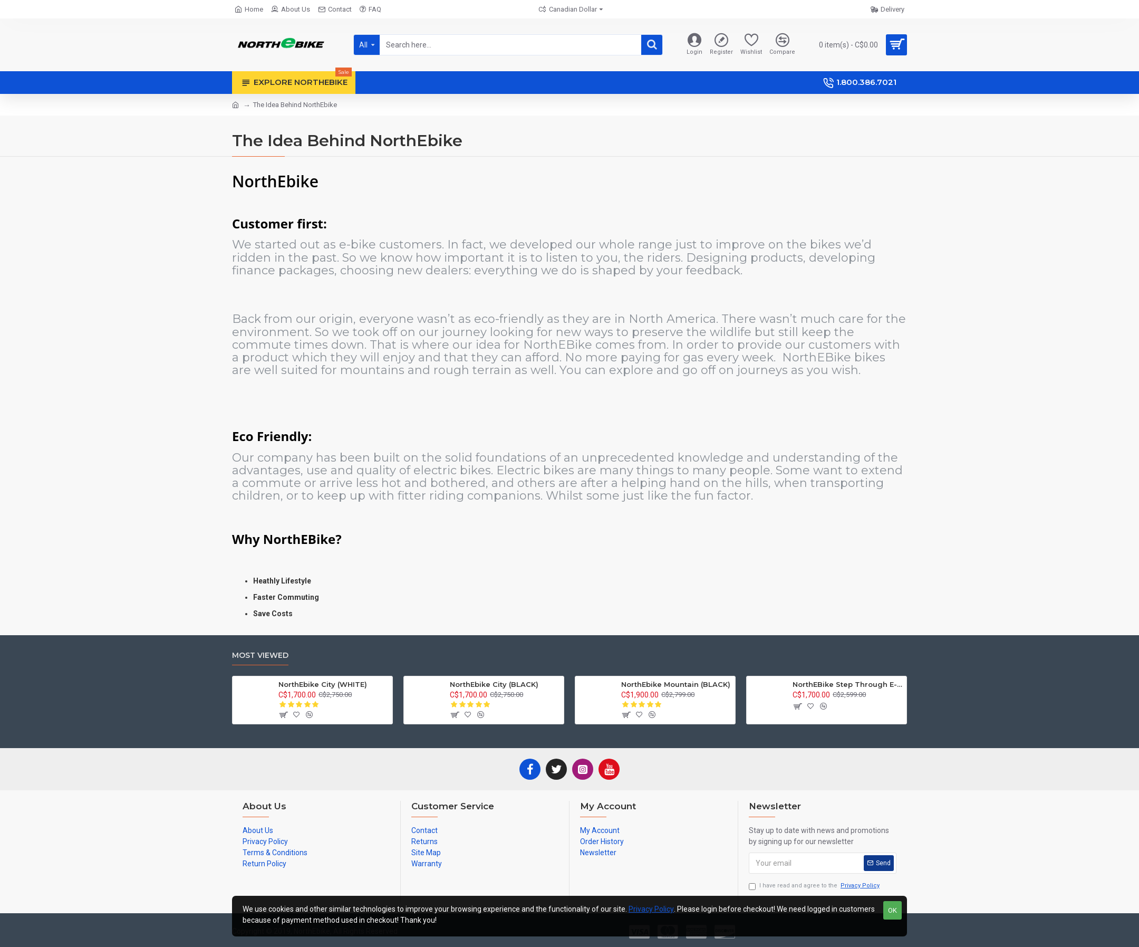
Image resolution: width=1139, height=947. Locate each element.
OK (892, 910)
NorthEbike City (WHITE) (322, 684)
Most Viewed (260, 655)
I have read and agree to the (815, 886)
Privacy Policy (651, 909)
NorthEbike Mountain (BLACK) (675, 684)
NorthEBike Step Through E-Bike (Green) (848, 684)
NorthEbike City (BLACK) (494, 684)
